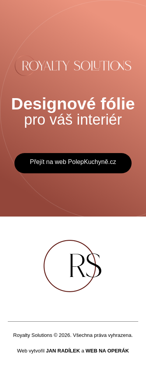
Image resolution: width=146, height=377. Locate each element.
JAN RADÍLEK (63, 351)
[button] (73, 163)
